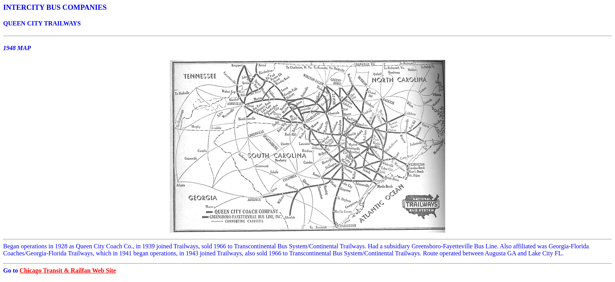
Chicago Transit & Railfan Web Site (68, 270)
